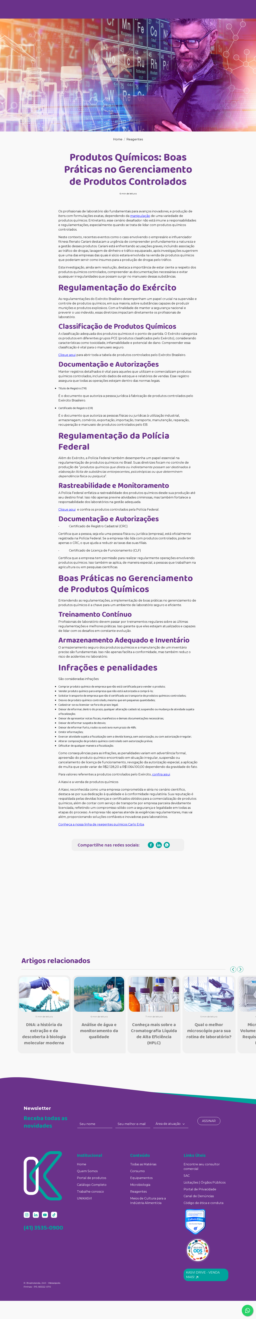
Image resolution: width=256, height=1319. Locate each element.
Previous (233, 969)
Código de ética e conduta (203, 1203)
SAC (187, 1175)
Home (117, 139)
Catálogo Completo (91, 1185)
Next (240, 969)
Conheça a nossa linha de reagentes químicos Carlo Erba (101, 824)
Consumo (137, 1171)
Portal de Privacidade (200, 1189)
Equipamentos (141, 1178)
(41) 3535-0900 (43, 1227)
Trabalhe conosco (90, 1191)
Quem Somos (87, 1171)
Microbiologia (140, 1185)
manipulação (140, 216)
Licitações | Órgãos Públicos (205, 1182)
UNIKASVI (84, 1198)
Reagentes (134, 139)
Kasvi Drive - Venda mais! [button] (203, 1275)
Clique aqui (67, 355)
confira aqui (161, 774)
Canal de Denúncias (199, 1196)
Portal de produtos (91, 1178)
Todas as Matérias (143, 1164)
